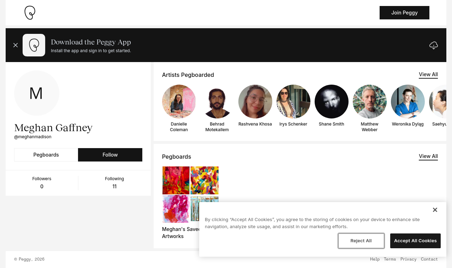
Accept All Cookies (415, 240)
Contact (429, 259)
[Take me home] (30, 13)
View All (428, 74)
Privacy (408, 259)
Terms (390, 259)
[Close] (435, 210)
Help (375, 259)
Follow (110, 155)
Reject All (360, 240)
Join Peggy (404, 13)
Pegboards (46, 155)
